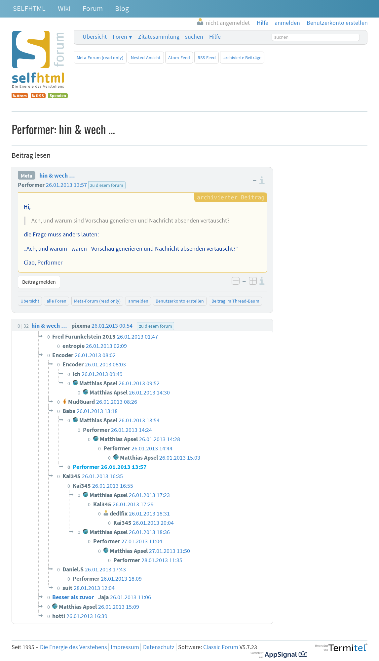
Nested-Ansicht (146, 58)
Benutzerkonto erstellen (180, 301)
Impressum (125, 647)
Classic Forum (220, 647)
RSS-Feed (207, 58)
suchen (194, 36)
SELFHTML (29, 8)
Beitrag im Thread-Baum (235, 301)
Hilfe (215, 36)
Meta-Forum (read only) (100, 58)
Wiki (64, 8)
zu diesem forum (106, 185)
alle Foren (56, 301)
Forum (93, 8)
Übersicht (95, 36)
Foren (120, 36)
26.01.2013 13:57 (66, 184)
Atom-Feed (179, 58)
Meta (26, 175)
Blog (122, 8)
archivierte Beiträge (242, 58)
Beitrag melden (39, 281)
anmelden (138, 301)
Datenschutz (158, 647)
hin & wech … (57, 175)
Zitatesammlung (158, 36)
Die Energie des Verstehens (73, 647)
